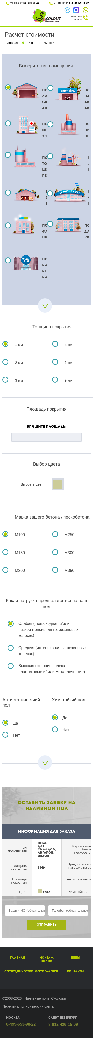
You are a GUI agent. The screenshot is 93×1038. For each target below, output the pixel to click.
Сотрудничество (18, 971)
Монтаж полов (46, 959)
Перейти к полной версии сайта (28, 1006)
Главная (12, 42)
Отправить (47, 924)
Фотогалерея (46, 971)
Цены (75, 957)
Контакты (75, 971)
